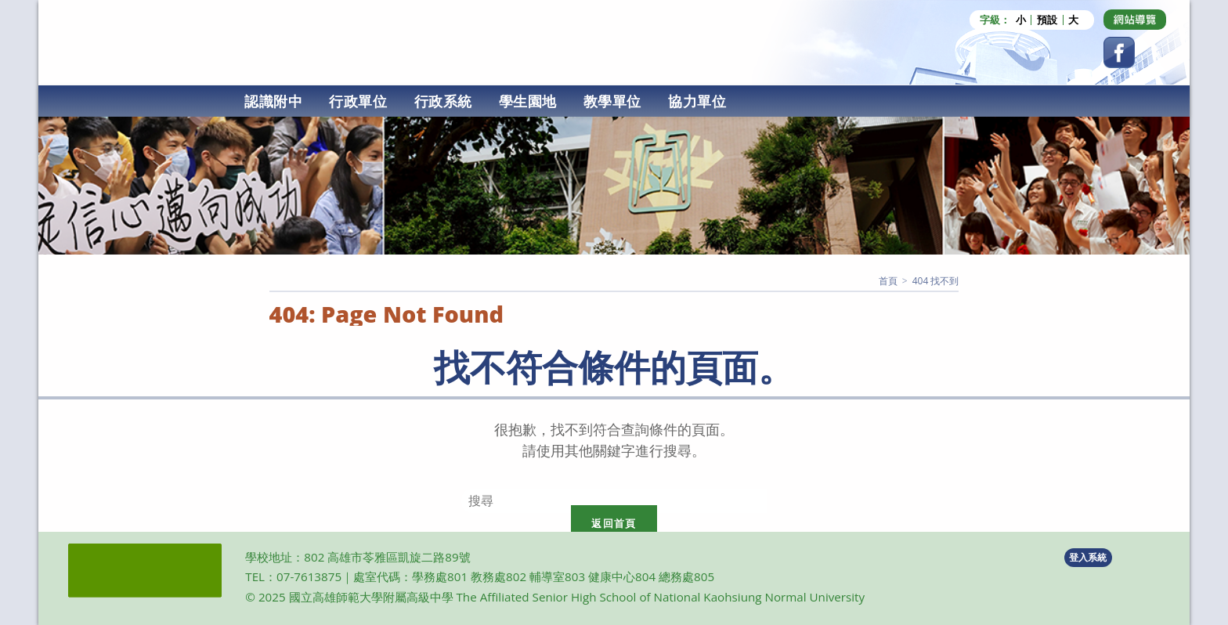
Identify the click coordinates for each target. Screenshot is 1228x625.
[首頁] (888, 280)
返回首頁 (613, 523)
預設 (1047, 20)
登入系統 (1088, 557)
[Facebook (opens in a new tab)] (1119, 52)
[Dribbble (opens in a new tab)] (1134, 19)
